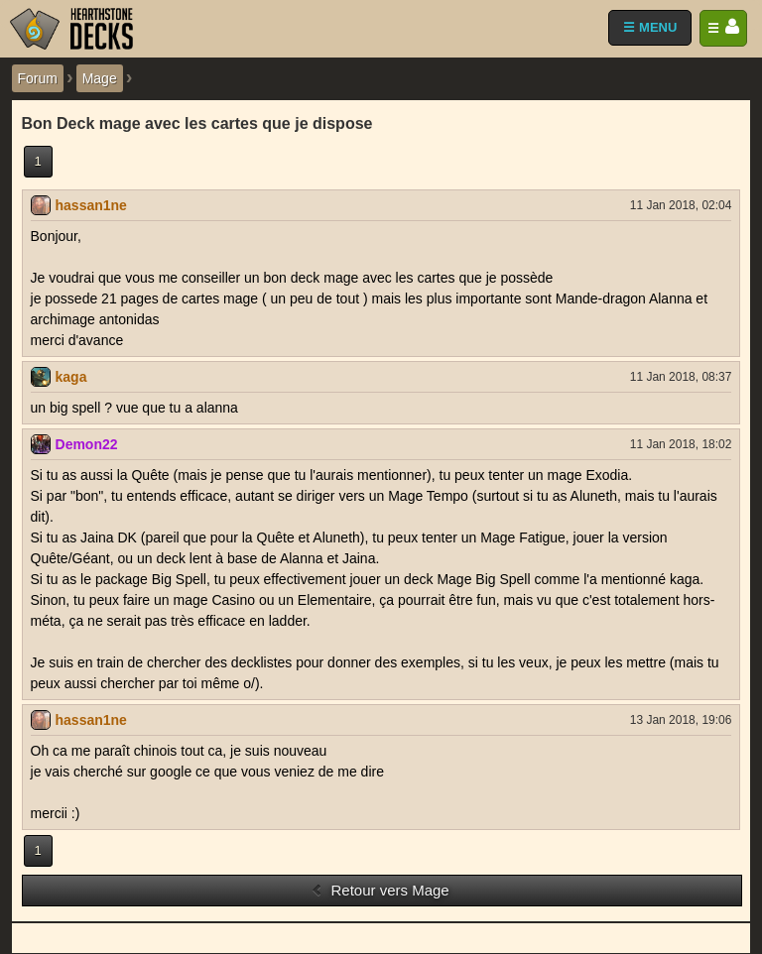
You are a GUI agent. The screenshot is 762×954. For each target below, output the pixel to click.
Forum (38, 78)
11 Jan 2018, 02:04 (681, 205)
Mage (99, 78)
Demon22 (87, 444)
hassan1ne (91, 205)
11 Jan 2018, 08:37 (681, 377)
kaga (71, 377)
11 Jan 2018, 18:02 (681, 444)
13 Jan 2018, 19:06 (681, 720)
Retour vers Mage (379, 890)
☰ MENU (650, 27)
